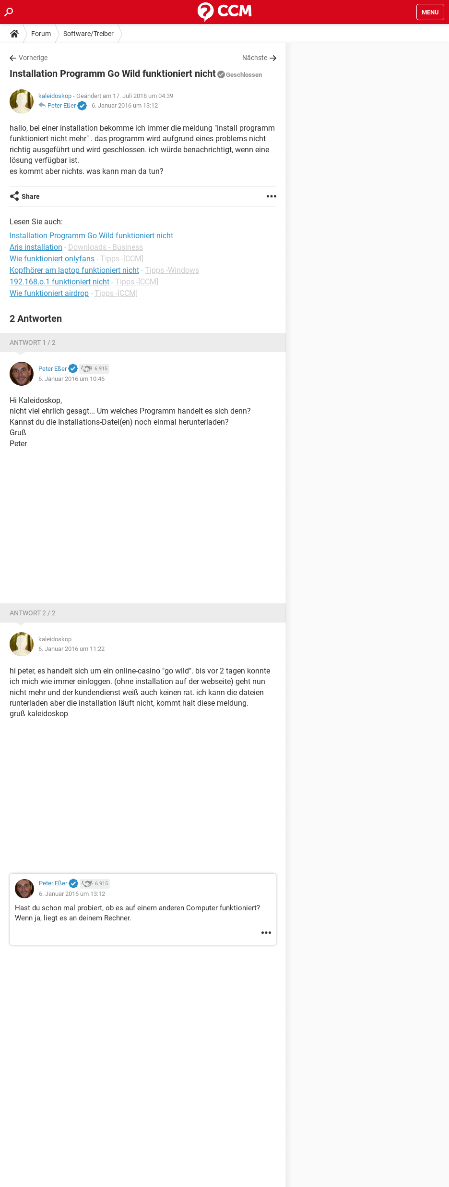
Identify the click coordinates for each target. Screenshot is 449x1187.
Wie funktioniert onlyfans (52, 258)
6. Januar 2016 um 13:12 (125, 105)
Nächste (254, 57)
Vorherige (33, 57)
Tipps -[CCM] (121, 258)
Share (31, 196)
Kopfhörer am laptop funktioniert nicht (74, 270)
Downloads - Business (105, 247)
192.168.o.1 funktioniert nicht (59, 281)
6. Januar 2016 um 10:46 (71, 378)
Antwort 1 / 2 (33, 342)
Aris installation (36, 247)
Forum (41, 33)
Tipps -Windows (172, 270)
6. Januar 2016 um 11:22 (71, 648)
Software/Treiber (88, 33)
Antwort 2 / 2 (33, 613)
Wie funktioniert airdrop (49, 293)
